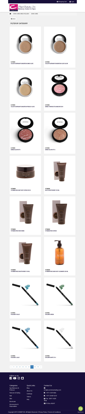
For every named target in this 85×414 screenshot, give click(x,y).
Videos (29, 396)
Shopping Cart (62, 1)
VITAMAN (13, 188)
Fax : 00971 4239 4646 (50, 399)
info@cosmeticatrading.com (51, 389)
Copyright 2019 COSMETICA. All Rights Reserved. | (23, 412)
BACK (13, 19)
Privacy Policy (43, 412)
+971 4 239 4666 (50, 393)
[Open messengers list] (80, 408)
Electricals (13, 401)
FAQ (28, 399)
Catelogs (29, 394)
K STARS (13, 62)
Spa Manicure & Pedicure (14, 389)
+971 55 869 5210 (50, 396)
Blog (28, 388)
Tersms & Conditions (54, 412)
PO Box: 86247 (49, 403)
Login (72, 1)
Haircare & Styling (15, 393)
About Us (29, 391)
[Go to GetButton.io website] (81, 412)
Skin (11, 398)
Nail (11, 396)
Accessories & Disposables (14, 405)
